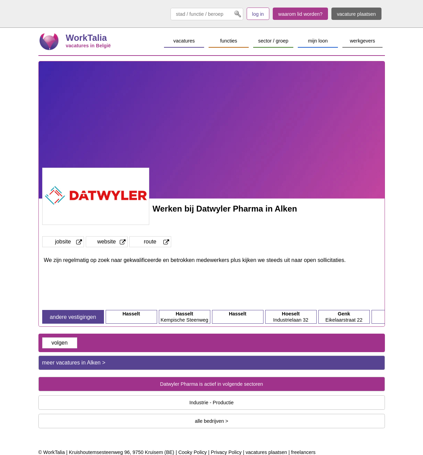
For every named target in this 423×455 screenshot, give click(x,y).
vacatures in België (88, 45)
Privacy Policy (226, 452)
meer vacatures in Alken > (74, 363)
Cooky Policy (192, 452)
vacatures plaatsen (266, 452)
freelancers (303, 452)
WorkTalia (86, 38)
